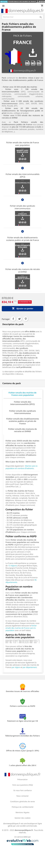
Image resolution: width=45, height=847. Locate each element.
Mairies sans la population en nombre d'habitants (21, 467)
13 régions (12, 565)
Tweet (19, 318)
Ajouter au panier (22, 308)
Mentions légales (22, 812)
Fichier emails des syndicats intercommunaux (22, 207)
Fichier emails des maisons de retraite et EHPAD (22, 270)
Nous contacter (22, 796)
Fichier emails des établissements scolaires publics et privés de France (22, 238)
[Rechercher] (22, 16)
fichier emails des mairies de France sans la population (21, 627)
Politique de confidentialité (22, 807)
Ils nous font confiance (22, 790)
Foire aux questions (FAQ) (22, 785)
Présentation (22, 779)
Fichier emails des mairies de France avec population (22, 143)
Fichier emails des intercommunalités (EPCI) (22, 175)
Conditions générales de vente (22, 801)
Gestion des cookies (22, 818)
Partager (13, 318)
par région (16, 667)
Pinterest (25, 318)
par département (30, 667)
